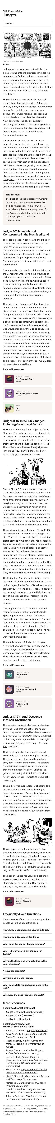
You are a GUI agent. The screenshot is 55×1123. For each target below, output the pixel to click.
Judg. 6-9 (16, 489)
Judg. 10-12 (43, 530)
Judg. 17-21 (9, 179)
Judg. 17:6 (25, 743)
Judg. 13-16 (34, 578)
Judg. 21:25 (18, 859)
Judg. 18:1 (36, 743)
